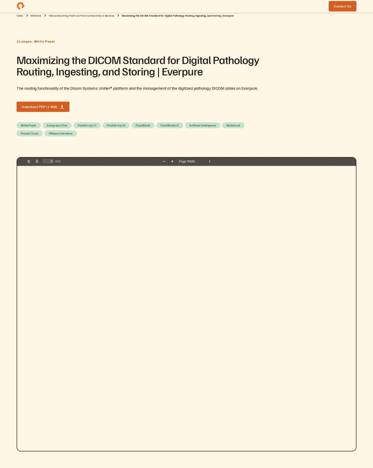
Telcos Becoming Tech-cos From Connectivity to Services (81, 15)
